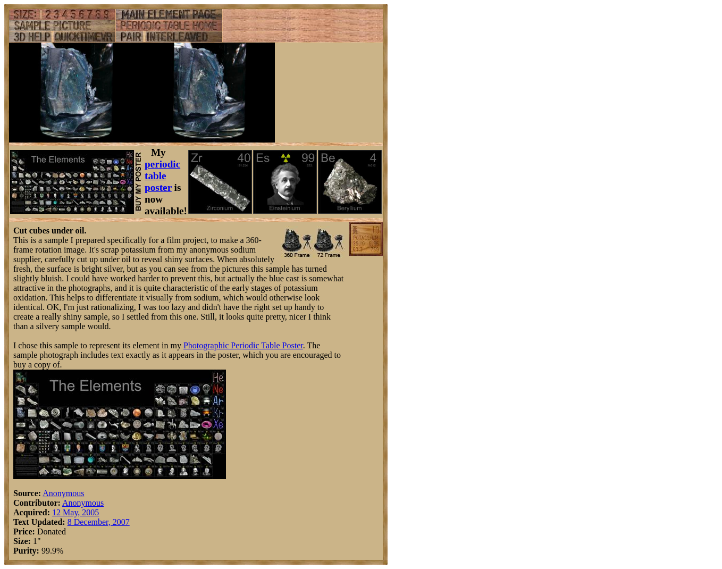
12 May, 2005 (75, 512)
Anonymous (63, 493)
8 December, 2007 (99, 521)
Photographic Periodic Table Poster (243, 345)
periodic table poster (162, 175)
